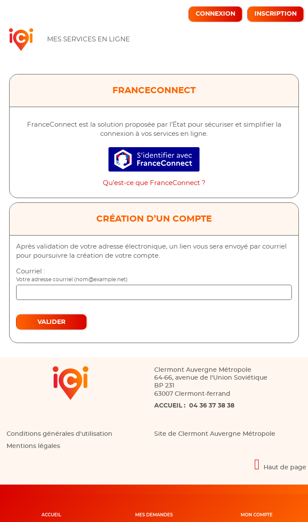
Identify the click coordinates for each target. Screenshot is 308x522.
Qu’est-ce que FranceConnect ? (154, 183)
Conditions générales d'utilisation (59, 434)
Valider (51, 322)
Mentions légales (33, 446)
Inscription (275, 14)
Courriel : (30, 271)
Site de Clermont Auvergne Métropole (214, 434)
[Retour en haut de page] (154, 464)
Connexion (215, 14)
